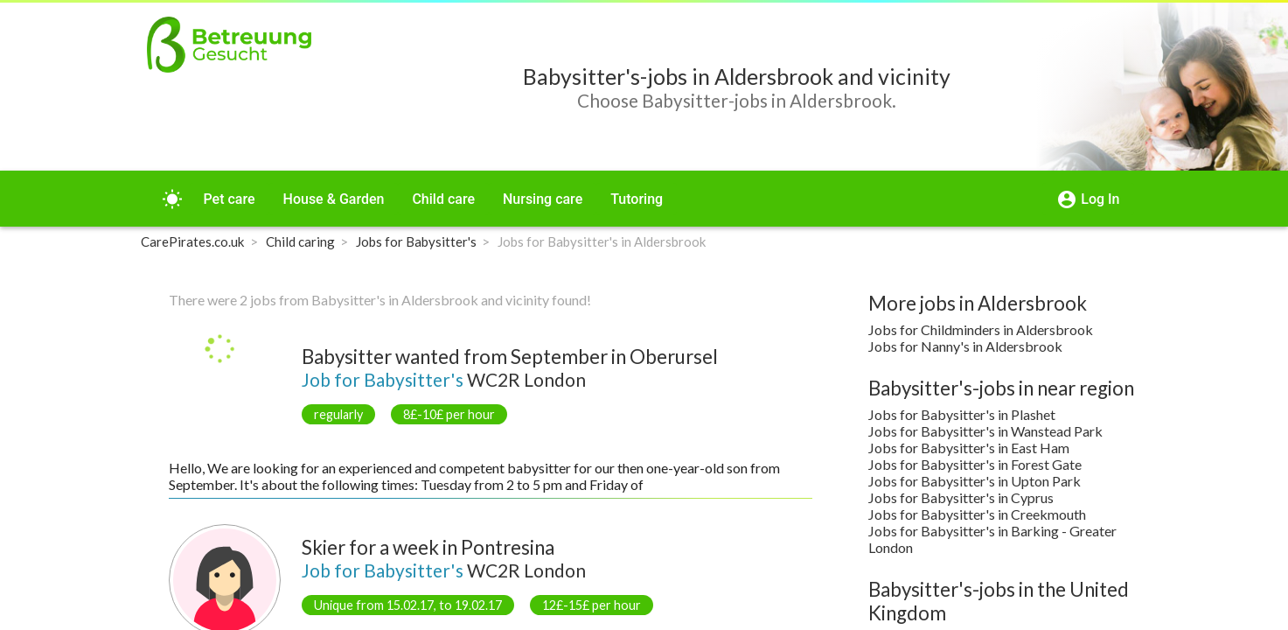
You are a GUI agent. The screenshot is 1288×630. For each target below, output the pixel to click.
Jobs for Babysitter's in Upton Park (974, 480)
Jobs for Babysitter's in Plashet (961, 414)
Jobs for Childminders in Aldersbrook (980, 329)
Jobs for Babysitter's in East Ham (968, 447)
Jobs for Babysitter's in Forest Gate (975, 464)
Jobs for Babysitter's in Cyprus (961, 497)
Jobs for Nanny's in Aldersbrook (965, 346)
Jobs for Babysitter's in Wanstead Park (985, 431)
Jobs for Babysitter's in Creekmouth (977, 514)
